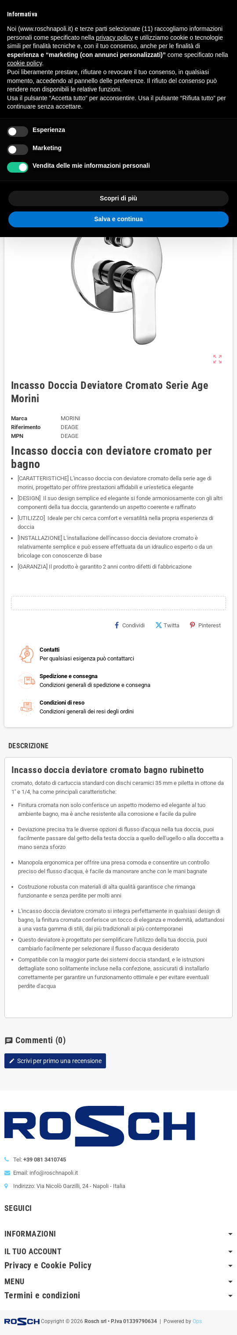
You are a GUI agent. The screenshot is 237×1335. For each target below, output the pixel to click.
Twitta (167, 625)
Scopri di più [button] (118, 198)
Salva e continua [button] (118, 218)
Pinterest (205, 625)
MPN (17, 436)
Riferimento (25, 427)
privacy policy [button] (114, 37)
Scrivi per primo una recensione (55, 1060)
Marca (19, 418)
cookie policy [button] (24, 63)
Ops (197, 1321)
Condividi (130, 625)
